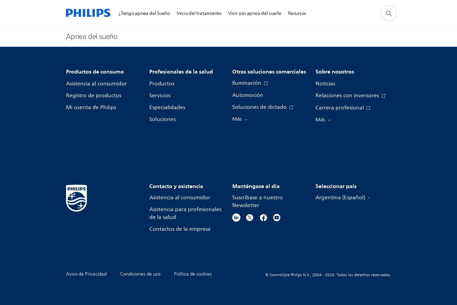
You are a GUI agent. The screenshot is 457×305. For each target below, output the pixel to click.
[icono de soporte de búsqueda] (388, 13)
